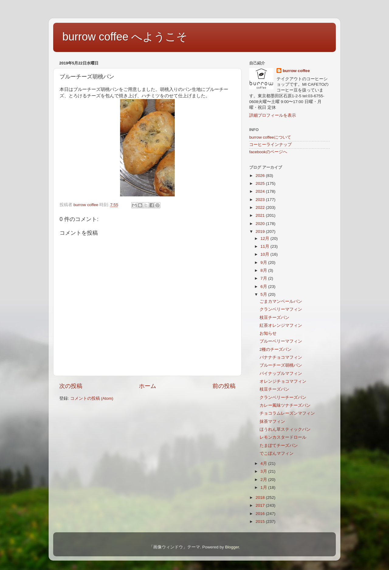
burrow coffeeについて (270, 137)
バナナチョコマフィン (281, 357)
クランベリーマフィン (281, 309)
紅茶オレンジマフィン (281, 325)
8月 (264, 270)
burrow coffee (296, 70)
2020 (261, 223)
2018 (261, 497)
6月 (264, 286)
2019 (261, 231)
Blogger (232, 547)
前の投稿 (224, 386)
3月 (264, 471)
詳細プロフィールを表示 (272, 115)
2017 (261, 505)
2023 (261, 199)
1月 (264, 487)
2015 (261, 521)
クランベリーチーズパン (283, 397)
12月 (265, 238)
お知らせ (268, 333)
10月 (265, 254)
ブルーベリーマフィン (281, 341)
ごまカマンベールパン (281, 301)
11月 (265, 246)
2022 (261, 207)
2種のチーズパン (276, 349)
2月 (264, 479)
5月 (264, 294)
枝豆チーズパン (274, 317)
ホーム (147, 386)
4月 (264, 463)
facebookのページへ (268, 152)
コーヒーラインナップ (270, 144)
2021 (261, 215)
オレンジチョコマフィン (283, 381)
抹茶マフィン (272, 421)
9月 (264, 262)
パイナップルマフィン (281, 373)
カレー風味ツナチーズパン (285, 405)
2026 (261, 175)
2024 (261, 191)
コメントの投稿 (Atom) (91, 398)
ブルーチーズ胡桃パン (281, 365)
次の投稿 (70, 386)
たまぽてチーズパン (279, 445)
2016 (261, 513)
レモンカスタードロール (283, 437)
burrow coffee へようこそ (125, 36)
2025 (261, 183)
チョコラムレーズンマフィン (287, 413)
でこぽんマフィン (277, 453)
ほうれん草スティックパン (285, 429)
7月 (264, 278)
